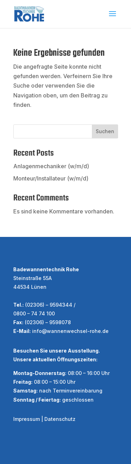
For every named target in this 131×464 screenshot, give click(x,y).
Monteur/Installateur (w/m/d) (50, 178)
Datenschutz (59, 419)
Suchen (105, 131)
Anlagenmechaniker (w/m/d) (51, 166)
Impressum (26, 419)
